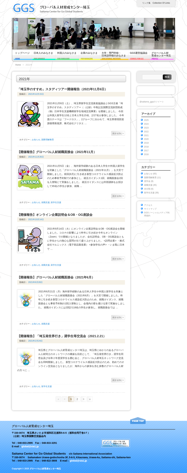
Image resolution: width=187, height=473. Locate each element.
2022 (146, 131)
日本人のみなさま (43, 53)
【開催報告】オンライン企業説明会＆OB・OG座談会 (54, 215)
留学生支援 (56, 202)
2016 (146, 154)
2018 (146, 147)
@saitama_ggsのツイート (152, 102)
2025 (146, 120)
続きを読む (118, 133)
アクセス (148, 205)
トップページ (22, 53)
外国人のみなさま (66, 53)
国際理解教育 (47, 139)
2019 (146, 143)
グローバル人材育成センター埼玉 (161, 54)
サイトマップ (150, 209)
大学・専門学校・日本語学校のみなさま (113, 54)
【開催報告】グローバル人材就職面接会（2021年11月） (56, 152)
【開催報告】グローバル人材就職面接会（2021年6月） (56, 277)
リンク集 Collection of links (156, 3)
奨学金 (147, 181)
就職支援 (45, 202)
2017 (146, 150)
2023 (146, 128)
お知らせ (36, 139)
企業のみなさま (88, 53)
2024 (146, 124)
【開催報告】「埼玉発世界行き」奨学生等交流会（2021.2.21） (61, 336)
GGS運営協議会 (138, 53)
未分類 (147, 189)
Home (18, 65)
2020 (146, 139)
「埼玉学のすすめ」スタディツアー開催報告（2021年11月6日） (62, 89)
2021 (146, 135)
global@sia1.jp (30, 446)
